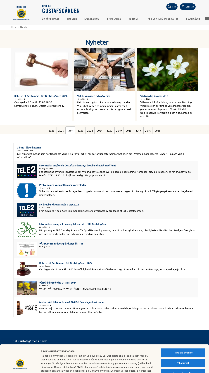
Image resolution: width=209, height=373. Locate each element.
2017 (138, 130)
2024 (71, 130)
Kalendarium (92, 19)
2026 (51, 130)
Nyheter (72, 19)
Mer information (166, 367)
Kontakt (133, 19)
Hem (13, 26)
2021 (99, 130)
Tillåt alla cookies (183, 332)
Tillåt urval (183, 342)
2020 (109, 130)
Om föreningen (51, 19)
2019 (119, 130)
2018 (128, 130)
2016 (148, 130)
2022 (90, 130)
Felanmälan (193, 19)
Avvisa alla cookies (183, 352)
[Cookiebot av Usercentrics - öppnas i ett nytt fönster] (20, 367)
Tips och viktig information (162, 19)
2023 (80, 130)
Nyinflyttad (114, 19)
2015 (157, 130)
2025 (61, 130)
